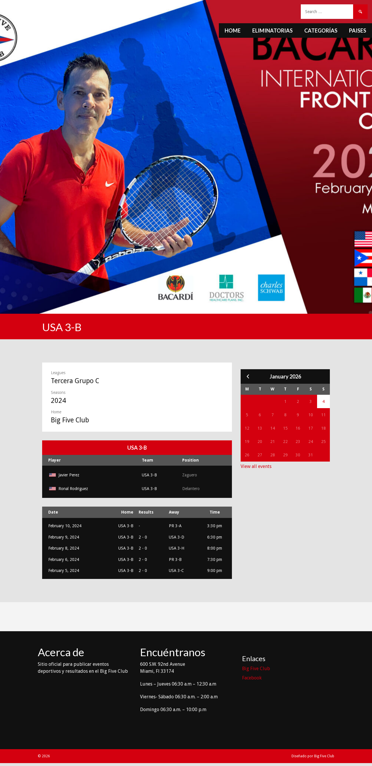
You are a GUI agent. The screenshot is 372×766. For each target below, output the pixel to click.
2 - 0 (143, 537)
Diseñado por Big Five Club (312, 756)
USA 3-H (176, 548)
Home (233, 30)
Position (190, 460)
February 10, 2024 (64, 525)
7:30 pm (214, 559)
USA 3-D (176, 537)
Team (147, 460)
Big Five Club (256, 668)
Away (174, 512)
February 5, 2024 (63, 570)
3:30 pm (214, 525)
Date (53, 512)
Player (54, 460)
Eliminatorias (272, 30)
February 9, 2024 (63, 537)
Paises (357, 30)
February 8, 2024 (63, 548)
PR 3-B (175, 559)
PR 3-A (175, 525)
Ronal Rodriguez (68, 488)
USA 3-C (176, 570)
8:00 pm (214, 548)
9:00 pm (214, 570)
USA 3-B (149, 475)
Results (146, 512)
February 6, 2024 (63, 559)
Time (215, 512)
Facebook (252, 678)
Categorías (320, 30)
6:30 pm (214, 537)
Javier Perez (63, 475)
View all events (256, 466)
